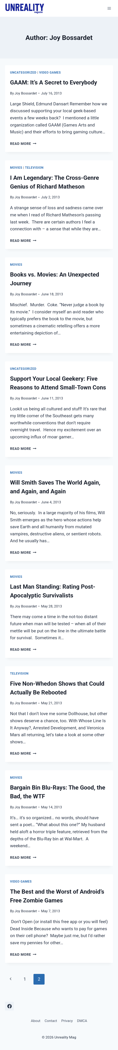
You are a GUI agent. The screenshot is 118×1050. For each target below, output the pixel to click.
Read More (23, 144)
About (35, 1021)
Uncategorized (23, 72)
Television (34, 168)
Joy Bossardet (26, 93)
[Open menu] (109, 8)
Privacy (67, 1021)
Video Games (50, 72)
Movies (16, 168)
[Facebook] (9, 1006)
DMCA (82, 1021)
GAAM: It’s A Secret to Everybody (53, 82)
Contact (51, 1021)
